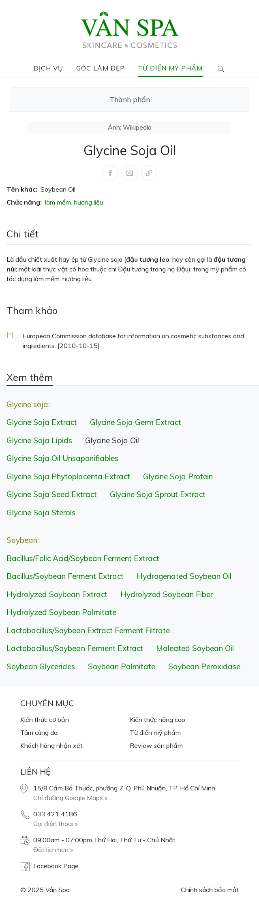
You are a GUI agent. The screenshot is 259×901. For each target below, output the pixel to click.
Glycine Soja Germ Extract (135, 422)
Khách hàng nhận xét (51, 745)
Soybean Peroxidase (204, 666)
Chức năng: (24, 202)
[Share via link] (149, 173)
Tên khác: (21, 189)
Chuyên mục (47, 703)
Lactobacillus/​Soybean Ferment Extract (74, 648)
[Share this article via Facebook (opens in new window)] (110, 173)
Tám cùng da (39, 732)
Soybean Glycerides (40, 666)
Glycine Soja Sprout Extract (157, 494)
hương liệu (88, 202)
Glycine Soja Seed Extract (51, 494)
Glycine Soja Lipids (39, 440)
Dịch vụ (48, 68)
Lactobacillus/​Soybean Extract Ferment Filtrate (88, 630)
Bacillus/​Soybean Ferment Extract (65, 576)
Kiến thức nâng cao (157, 719)
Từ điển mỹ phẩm (170, 68)
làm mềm (58, 202)
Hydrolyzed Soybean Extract (56, 594)
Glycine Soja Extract (41, 422)
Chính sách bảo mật (210, 890)
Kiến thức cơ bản (44, 719)
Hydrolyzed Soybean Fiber (166, 594)
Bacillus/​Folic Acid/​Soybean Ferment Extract (82, 558)
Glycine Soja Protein (178, 476)
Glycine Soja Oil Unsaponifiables (62, 458)
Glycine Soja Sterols (40, 512)
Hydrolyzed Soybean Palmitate (61, 612)
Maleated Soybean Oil (195, 648)
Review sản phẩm (156, 745)
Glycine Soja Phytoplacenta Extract (68, 476)
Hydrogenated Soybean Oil (184, 576)
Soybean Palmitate (121, 666)
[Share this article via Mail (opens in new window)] (130, 173)
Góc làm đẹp (100, 68)
